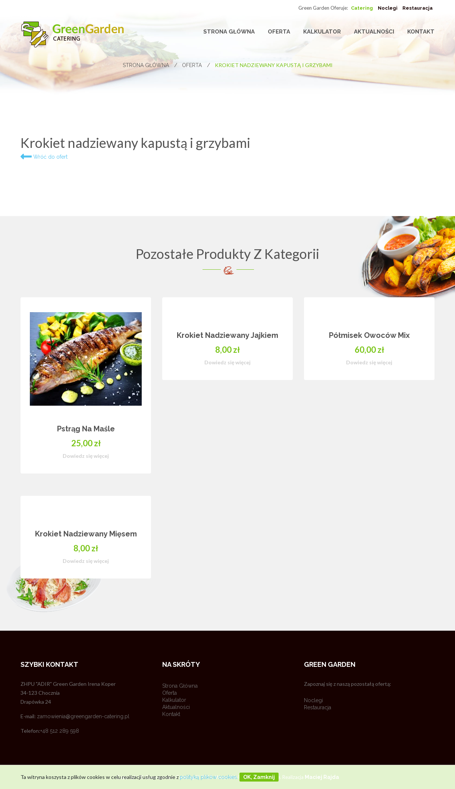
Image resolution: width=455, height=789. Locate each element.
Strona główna (229, 31)
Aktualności (374, 31)
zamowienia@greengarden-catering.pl (83, 716)
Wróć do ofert (44, 157)
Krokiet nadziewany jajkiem (227, 335)
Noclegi (388, 8)
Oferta (279, 31)
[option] (227, 449)
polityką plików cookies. (209, 777)
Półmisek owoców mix (369, 335)
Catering (362, 8)
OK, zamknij (259, 777)
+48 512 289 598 (59, 731)
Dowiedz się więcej (86, 456)
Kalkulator (322, 31)
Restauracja (417, 8)
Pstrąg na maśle (86, 428)
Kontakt (420, 31)
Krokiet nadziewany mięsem (86, 533)
